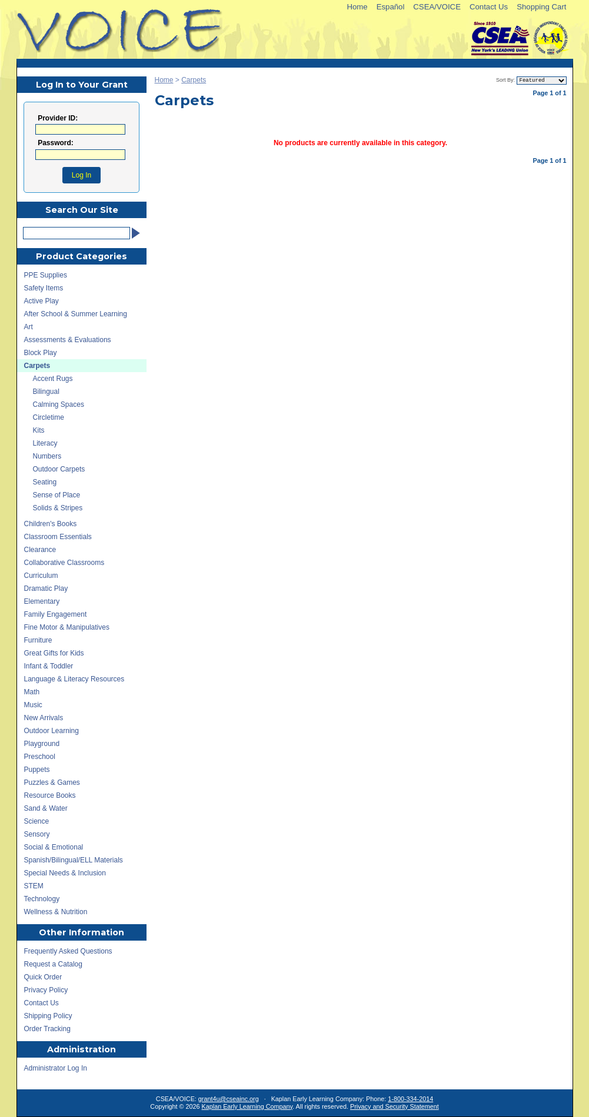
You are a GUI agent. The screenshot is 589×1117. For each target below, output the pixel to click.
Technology (42, 899)
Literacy (45, 443)
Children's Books (50, 524)
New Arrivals (44, 718)
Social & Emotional (54, 847)
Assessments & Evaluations (67, 340)
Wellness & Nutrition (56, 912)
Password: (56, 143)
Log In (81, 175)
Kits (39, 430)
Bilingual (46, 391)
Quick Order (43, 977)
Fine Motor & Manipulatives (66, 627)
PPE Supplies (45, 275)
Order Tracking (47, 1029)
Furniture (38, 640)
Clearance (40, 550)
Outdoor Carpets (59, 469)
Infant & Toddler (49, 666)
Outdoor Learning (51, 731)
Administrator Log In (55, 1068)
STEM (34, 886)
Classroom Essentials (58, 537)
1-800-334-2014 (410, 1098)
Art (28, 327)
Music (33, 705)
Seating (45, 482)
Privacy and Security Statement (394, 1106)
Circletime (48, 417)
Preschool (39, 757)
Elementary (42, 601)
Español (391, 6)
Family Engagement (55, 614)
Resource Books (50, 795)
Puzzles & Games (52, 782)
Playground (42, 744)
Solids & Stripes (58, 508)
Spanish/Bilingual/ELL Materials (73, 860)
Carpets (193, 80)
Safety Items (44, 288)
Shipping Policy (48, 1016)
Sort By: (505, 80)
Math (32, 692)
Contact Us (489, 6)
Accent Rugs (53, 378)
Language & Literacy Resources (74, 679)
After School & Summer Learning (75, 314)
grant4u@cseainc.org (228, 1098)
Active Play (41, 301)
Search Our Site (81, 210)
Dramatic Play (46, 588)
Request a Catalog (53, 964)
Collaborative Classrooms (64, 562)
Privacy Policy (46, 990)
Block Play (40, 353)
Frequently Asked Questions (68, 951)
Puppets (37, 769)
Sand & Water (46, 808)
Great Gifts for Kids (54, 653)
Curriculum (41, 575)
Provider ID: (58, 118)
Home (357, 6)
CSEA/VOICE (437, 6)
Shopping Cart (541, 6)
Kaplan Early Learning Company (247, 1106)
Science (36, 821)
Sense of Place (57, 495)
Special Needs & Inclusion (65, 873)
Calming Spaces (58, 404)
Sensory (37, 834)
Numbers (47, 456)
